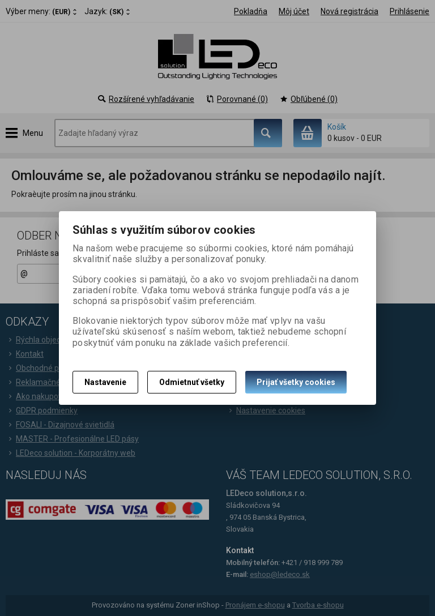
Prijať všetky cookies (296, 382)
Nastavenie (105, 382)
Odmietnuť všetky (191, 382)
